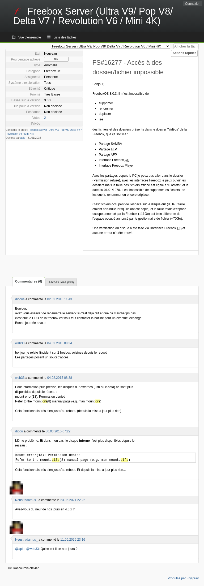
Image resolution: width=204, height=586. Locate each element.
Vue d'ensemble (29, 37)
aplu (23, 137)
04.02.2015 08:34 (59, 343)
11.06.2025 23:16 (72, 539)
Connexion (192, 4)
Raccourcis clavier (23, 568)
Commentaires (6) (28, 281)
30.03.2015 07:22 (58, 431)
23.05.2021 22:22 (72, 500)
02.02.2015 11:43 (59, 299)
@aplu (19, 549)
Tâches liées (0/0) (61, 282)
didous (19, 299)
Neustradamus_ (26, 500)
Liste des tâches (64, 37)
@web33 (32, 549)
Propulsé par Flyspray (183, 578)
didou (19, 431)
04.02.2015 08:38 (59, 378)
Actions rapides (184, 53)
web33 (19, 343)
